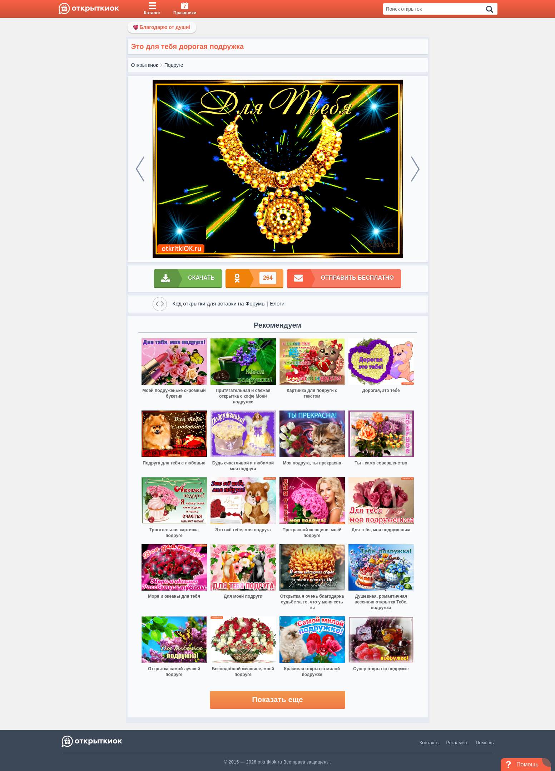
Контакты (430, 742)
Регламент (457, 742)
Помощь (485, 742)
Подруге (173, 65)
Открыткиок (144, 65)
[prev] (140, 169)
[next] (415, 169)
